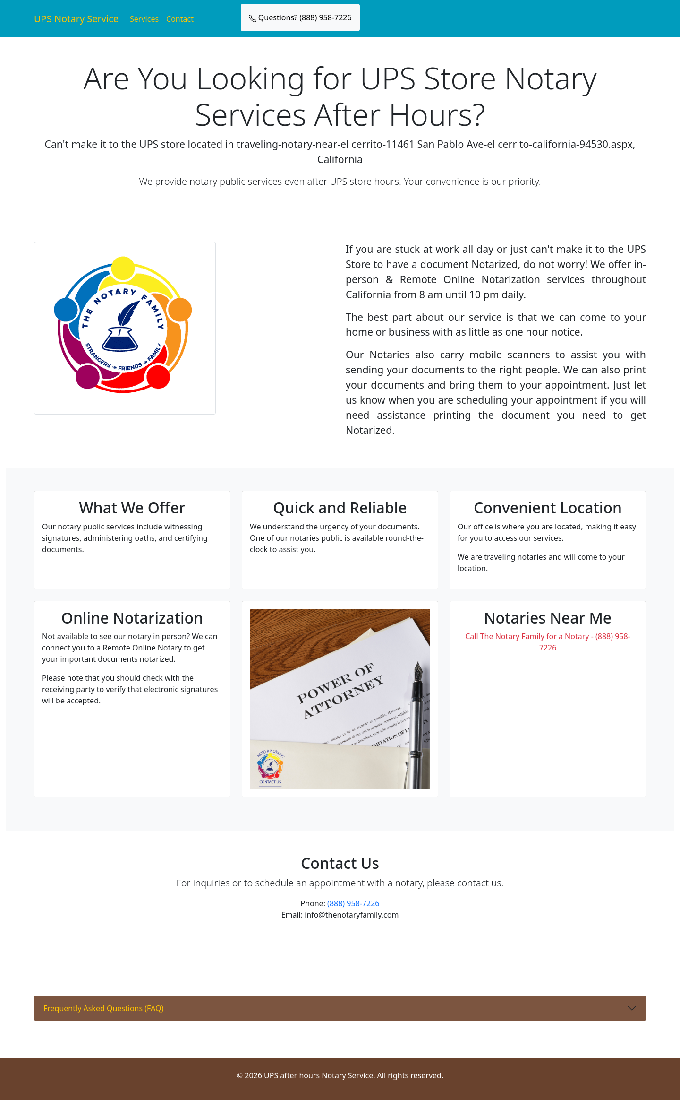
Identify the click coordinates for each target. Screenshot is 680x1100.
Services (144, 19)
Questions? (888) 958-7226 (300, 17)
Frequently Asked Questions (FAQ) (103, 1008)
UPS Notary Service (76, 18)
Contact (180, 19)
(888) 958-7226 (353, 903)
